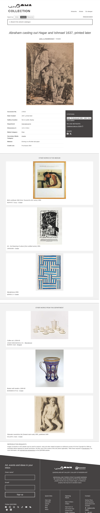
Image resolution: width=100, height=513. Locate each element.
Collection (19, 11)
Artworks (74, 11)
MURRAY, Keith (11, 345)
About (46, 509)
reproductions (86, 448)
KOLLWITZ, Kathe (12, 436)
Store (46, 505)
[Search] (50, 22)
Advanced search (88, 16)
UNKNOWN (10, 248)
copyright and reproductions (27, 450)
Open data (48, 500)
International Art (26, 124)
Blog (46, 507)
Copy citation (70, 120)
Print (23, 132)
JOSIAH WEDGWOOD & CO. (15, 343)
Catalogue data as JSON (74, 126)
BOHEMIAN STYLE (12, 391)
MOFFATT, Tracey (12, 202)
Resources (30, 17)
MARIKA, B (10, 294)
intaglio (24, 136)
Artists (81, 11)
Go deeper (88, 11)
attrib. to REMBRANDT (47, 39)
